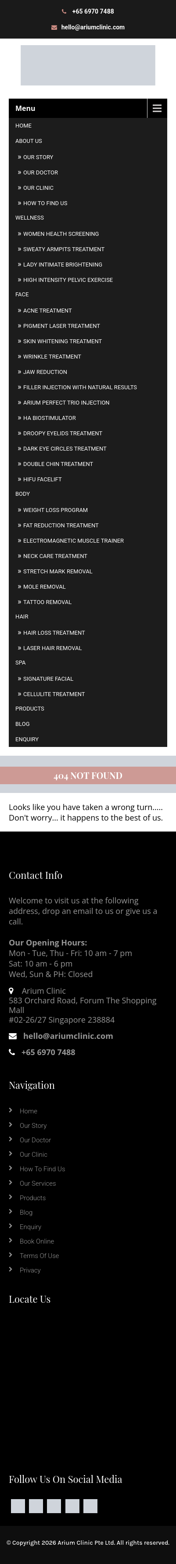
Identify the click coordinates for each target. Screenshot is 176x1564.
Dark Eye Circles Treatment (65, 448)
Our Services (38, 1183)
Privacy (30, 1270)
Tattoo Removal (47, 602)
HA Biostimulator (49, 418)
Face (22, 294)
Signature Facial (48, 678)
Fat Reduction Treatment (61, 525)
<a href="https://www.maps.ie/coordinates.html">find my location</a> (88, 1381)
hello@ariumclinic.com (93, 27)
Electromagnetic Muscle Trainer (73, 540)
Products (29, 708)
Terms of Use (39, 1256)
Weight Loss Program (55, 510)
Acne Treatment (47, 310)
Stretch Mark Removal (58, 571)
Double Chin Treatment (58, 464)
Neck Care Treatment (55, 556)
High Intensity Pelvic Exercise (68, 280)
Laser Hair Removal (52, 648)
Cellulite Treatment (54, 694)
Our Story (38, 157)
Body (22, 494)
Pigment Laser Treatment (61, 326)
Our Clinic (38, 188)
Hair (21, 616)
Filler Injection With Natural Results (80, 387)
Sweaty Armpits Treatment (63, 249)
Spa (20, 662)
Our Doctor (40, 172)
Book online (37, 1241)
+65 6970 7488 (93, 11)
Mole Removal (44, 586)
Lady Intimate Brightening (62, 264)
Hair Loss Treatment (54, 632)
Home (23, 125)
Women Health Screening (61, 234)
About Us (28, 141)
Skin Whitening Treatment (62, 341)
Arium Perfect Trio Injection (66, 402)
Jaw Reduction (45, 372)
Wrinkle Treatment (52, 356)
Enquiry (27, 739)
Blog (22, 724)
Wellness (29, 217)
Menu (25, 108)
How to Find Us (45, 203)
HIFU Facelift (42, 479)
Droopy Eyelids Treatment (62, 433)
